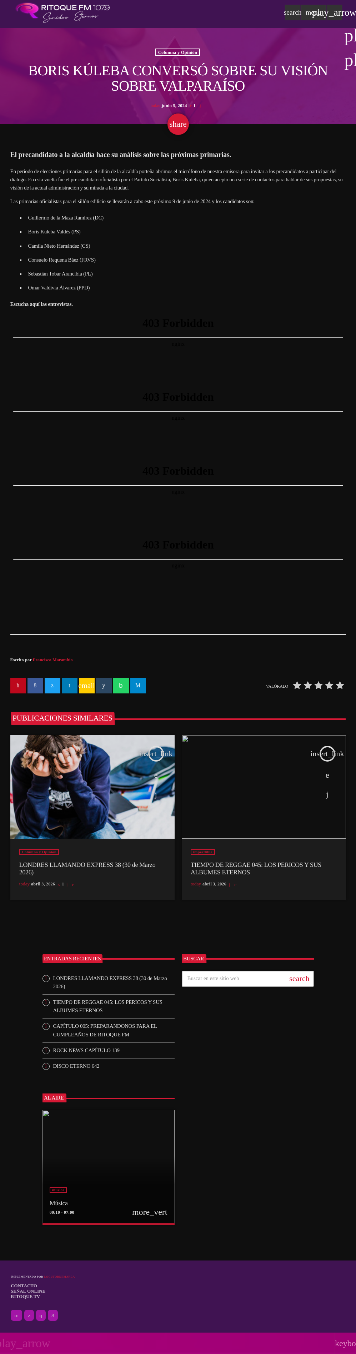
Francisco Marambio (53, 659)
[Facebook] (53, 1315)
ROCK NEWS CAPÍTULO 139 (86, 1050)
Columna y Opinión (177, 52)
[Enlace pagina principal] (62, 12)
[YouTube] (16, 1315)
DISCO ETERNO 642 (76, 1066)
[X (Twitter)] (29, 1315)
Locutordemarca (59, 1276)
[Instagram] (41, 1315)
